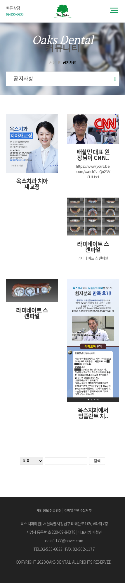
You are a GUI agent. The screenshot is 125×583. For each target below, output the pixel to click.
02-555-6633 (14, 14)
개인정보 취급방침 (49, 511)
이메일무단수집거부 (78, 511)
